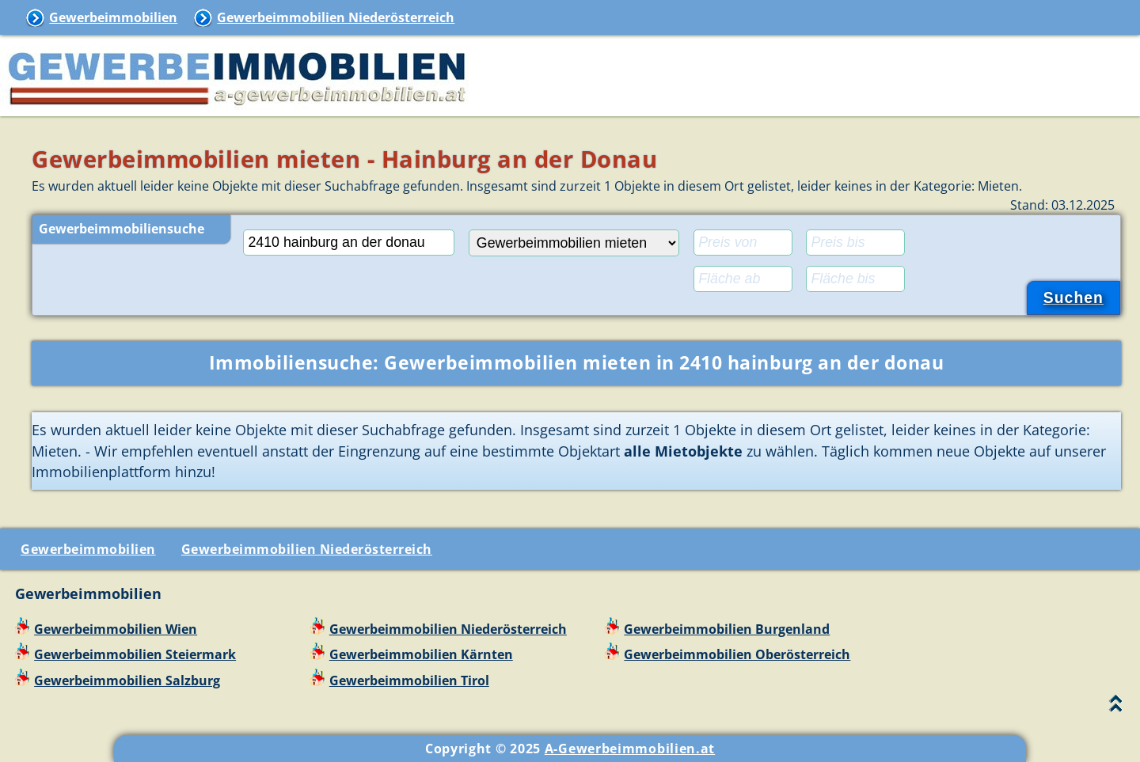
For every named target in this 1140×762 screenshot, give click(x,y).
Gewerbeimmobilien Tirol (409, 680)
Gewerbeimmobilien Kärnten (421, 654)
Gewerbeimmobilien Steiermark (135, 654)
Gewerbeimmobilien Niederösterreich (335, 17)
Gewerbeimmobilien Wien (115, 629)
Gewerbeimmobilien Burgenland (727, 629)
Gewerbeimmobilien (113, 17)
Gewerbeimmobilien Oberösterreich (737, 654)
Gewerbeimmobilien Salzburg (127, 680)
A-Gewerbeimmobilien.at (630, 748)
